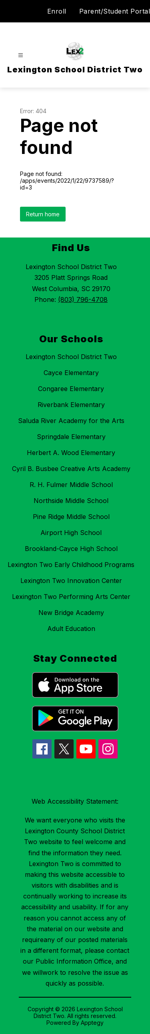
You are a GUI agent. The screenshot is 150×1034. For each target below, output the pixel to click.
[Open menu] (20, 55)
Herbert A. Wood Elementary (71, 453)
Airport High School (71, 533)
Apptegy (92, 1022)
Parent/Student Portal (114, 11)
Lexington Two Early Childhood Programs (71, 565)
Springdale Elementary (71, 437)
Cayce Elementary (71, 373)
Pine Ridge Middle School (71, 517)
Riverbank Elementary (71, 405)
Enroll (56, 11)
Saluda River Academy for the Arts (71, 421)
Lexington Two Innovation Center (71, 581)
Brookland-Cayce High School (71, 549)
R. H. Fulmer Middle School (71, 485)
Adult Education (71, 629)
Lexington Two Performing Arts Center (71, 597)
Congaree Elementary (71, 389)
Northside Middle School (71, 501)
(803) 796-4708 (83, 299)
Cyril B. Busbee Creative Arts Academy (71, 469)
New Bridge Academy (71, 613)
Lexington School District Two (71, 357)
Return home (43, 214)
